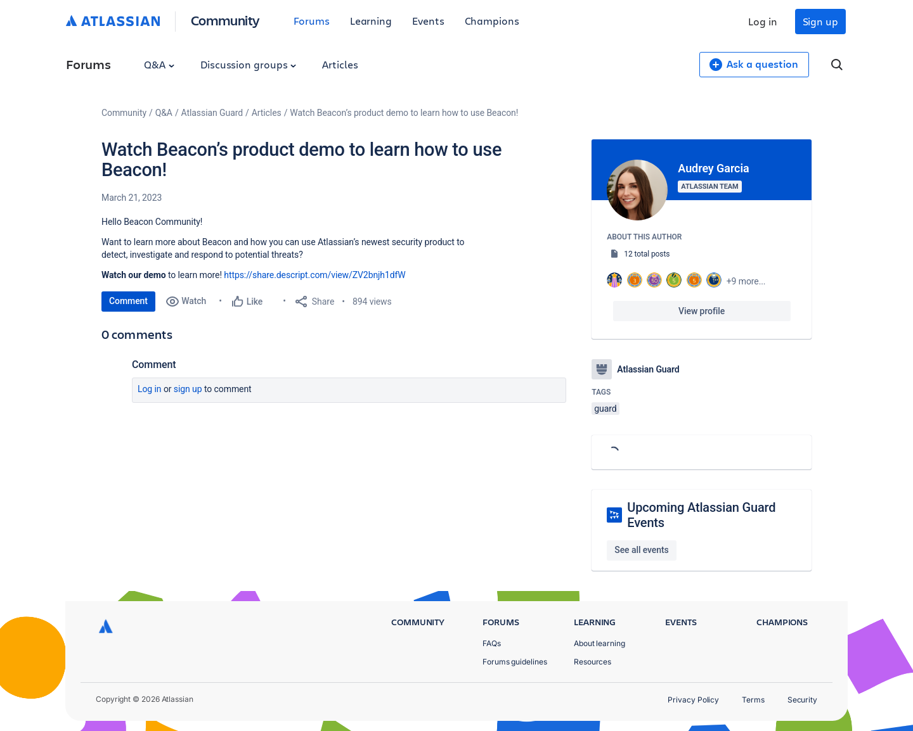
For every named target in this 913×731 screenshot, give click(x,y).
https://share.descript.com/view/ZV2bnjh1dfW (314, 275)
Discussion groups (248, 64)
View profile (701, 311)
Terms (753, 699)
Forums (312, 20)
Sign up (820, 21)
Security (802, 699)
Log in (762, 21)
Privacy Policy (693, 699)
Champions (492, 20)
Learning (371, 20)
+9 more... (746, 281)
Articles (340, 64)
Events (428, 20)
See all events (641, 550)
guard (605, 409)
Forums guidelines (514, 661)
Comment (128, 301)
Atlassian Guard (212, 113)
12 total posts (647, 254)
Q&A (159, 64)
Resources (592, 661)
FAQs (491, 643)
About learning (599, 643)
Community (225, 20)
